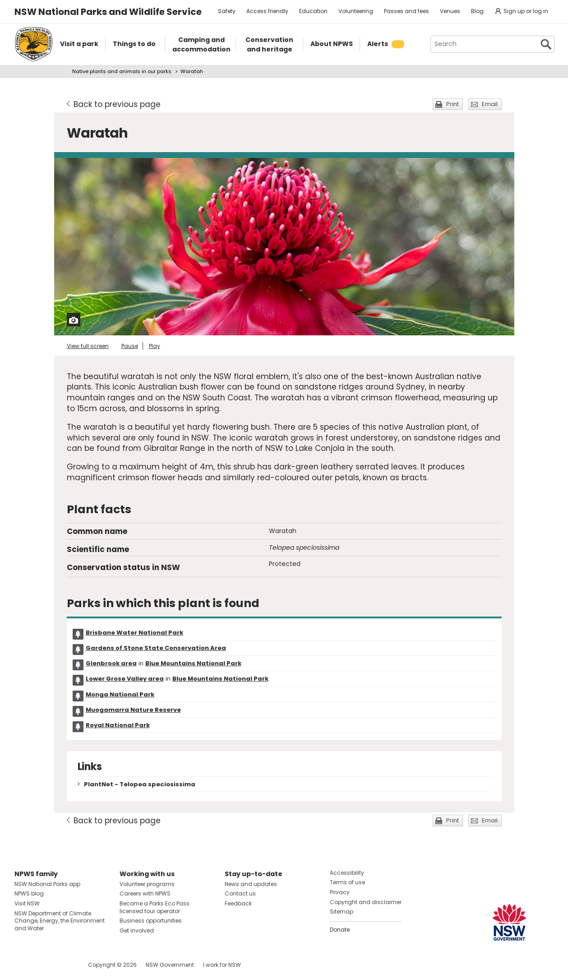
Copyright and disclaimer (366, 902)
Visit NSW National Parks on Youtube (61, 964)
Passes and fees (406, 11)
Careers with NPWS (145, 893)
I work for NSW (222, 965)
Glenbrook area (111, 663)
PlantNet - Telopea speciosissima (139, 784)
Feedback (238, 903)
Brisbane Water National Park (134, 632)
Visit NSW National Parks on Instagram (42, 964)
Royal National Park (118, 725)
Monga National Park (120, 694)
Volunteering (355, 11)
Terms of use (347, 882)
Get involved (137, 930)
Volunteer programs (147, 884)
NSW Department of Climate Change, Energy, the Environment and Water (59, 921)
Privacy (340, 892)
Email (490, 104)
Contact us (240, 893)
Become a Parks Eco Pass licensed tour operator (154, 907)
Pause (129, 346)
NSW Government (170, 965)
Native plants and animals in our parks (121, 71)
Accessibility (347, 873)
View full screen (88, 346)
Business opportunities (151, 920)
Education (313, 11)
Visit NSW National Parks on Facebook (22, 964)
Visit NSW (27, 903)
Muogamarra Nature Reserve (133, 709)
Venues (450, 11)
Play (154, 346)
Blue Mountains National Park (193, 663)
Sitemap (341, 911)
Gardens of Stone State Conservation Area (156, 648)
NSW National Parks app (47, 884)
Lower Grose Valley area (125, 678)
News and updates (251, 884)
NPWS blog (29, 893)
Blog (477, 11)
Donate (340, 929)
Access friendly (267, 11)
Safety (227, 11)
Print (452, 104)
